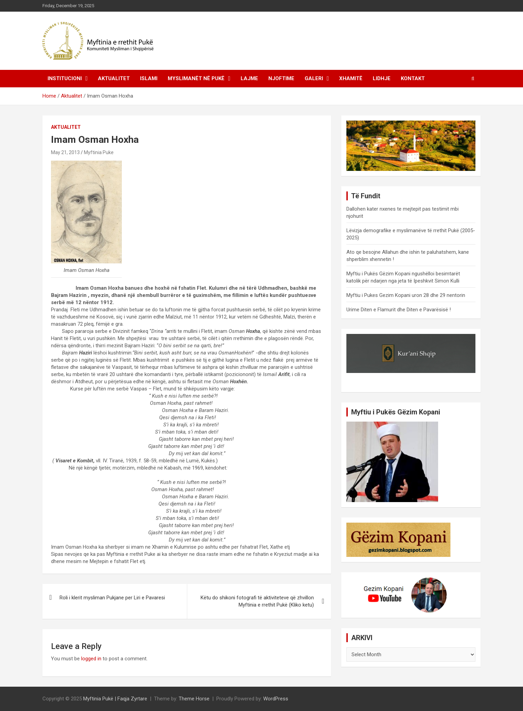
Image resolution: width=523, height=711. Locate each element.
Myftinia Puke (99, 152)
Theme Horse (194, 699)
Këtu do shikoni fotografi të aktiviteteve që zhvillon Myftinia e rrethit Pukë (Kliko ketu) (257, 601)
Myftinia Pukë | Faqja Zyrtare (115, 699)
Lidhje (382, 78)
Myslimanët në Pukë (196, 78)
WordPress (275, 699)
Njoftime (281, 78)
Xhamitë (350, 78)
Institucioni (65, 78)
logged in (91, 659)
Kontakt (413, 78)
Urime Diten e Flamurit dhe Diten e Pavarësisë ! (398, 310)
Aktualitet (114, 78)
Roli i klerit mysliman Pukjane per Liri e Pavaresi (112, 598)
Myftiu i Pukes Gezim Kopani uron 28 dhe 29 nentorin (405, 295)
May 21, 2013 (65, 152)
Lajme (249, 78)
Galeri (314, 78)
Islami (148, 78)
